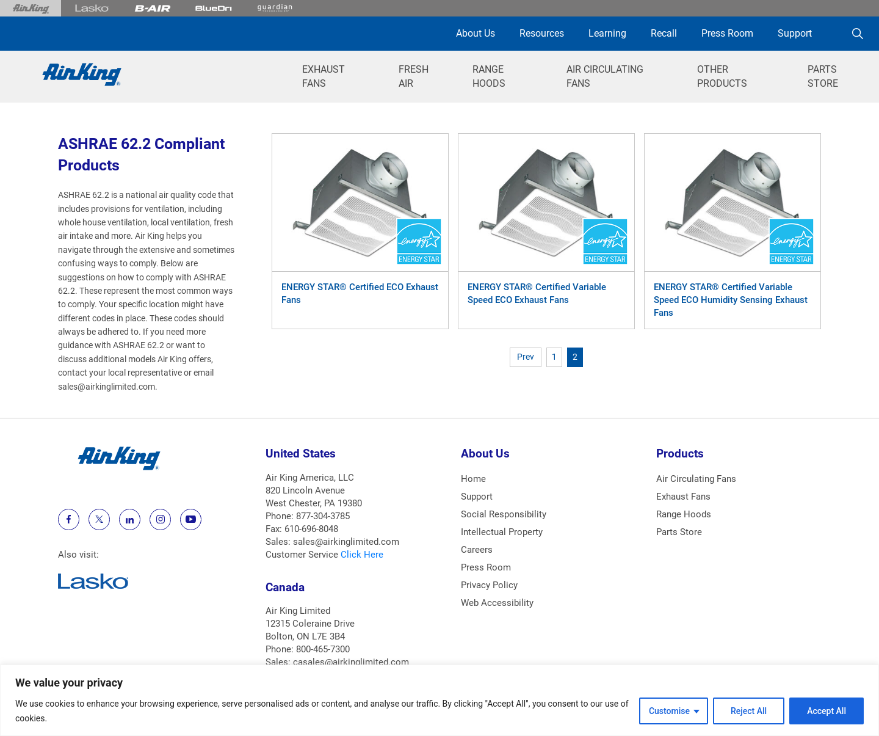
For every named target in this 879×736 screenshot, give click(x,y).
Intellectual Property (502, 531)
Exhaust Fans (683, 496)
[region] (439, 700)
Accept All (826, 711)
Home (473, 478)
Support (795, 33)
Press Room (727, 33)
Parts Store (679, 531)
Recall (664, 33)
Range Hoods (683, 514)
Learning (607, 33)
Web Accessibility (497, 602)
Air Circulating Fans (696, 478)
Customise (669, 711)
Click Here (362, 554)
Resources (541, 33)
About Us (475, 33)
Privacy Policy (489, 585)
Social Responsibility (503, 514)
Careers (477, 549)
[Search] (857, 33)
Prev (525, 357)
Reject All (749, 711)
